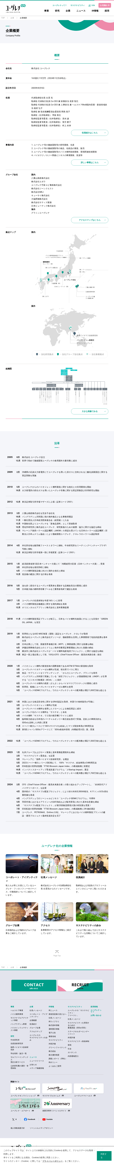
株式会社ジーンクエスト (42, 188)
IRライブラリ (54, 1022)
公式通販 (103, 5)
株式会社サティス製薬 (41, 202)
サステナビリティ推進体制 (78, 1041)
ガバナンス (72, 1052)
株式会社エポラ (38, 181)
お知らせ (33, 1065)
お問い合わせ (96, 1015)
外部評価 (52, 1044)
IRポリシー (53, 1062)
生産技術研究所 (17, 1043)
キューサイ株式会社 (40, 195)
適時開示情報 (54, 1029)
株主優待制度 (54, 1055)
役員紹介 (33, 1024)
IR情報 (95, 11)
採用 (107, 11)
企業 (68, 11)
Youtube (49, 1119)
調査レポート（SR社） (58, 1059)
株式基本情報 (54, 1025)
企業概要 (33, 1020)
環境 (69, 1045)
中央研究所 (15, 1040)
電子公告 (52, 1033)
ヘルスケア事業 (17, 1010)
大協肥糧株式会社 (39, 199)
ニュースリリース (37, 1061)
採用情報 (94, 1007)
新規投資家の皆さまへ (58, 1014)
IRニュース (53, 1010)
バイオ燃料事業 (17, 1014)
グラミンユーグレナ (40, 213)
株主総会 (52, 1051)
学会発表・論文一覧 (19, 1053)
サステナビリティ (77, 5)
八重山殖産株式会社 (40, 178)
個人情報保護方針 (18, 1128)
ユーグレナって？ (60, 5)
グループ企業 (35, 1028)
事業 (46, 11)
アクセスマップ (36, 1031)
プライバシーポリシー (52, 1161)
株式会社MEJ (37, 192)
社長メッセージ (36, 1010)
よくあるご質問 (55, 1066)
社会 (69, 1049)
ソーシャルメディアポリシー (41, 1128)
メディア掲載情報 (37, 1068)
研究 (57, 11)
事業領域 (52, 1036)
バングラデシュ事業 (19, 1024)
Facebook (31, 1119)
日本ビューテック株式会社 (43, 206)
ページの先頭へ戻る (57, 956)
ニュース (81, 11)
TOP (3, 18)
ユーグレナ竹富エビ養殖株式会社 (46, 185)
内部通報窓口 (73, 1056)
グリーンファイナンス (58, 1047)
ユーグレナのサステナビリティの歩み (38, 1037)
